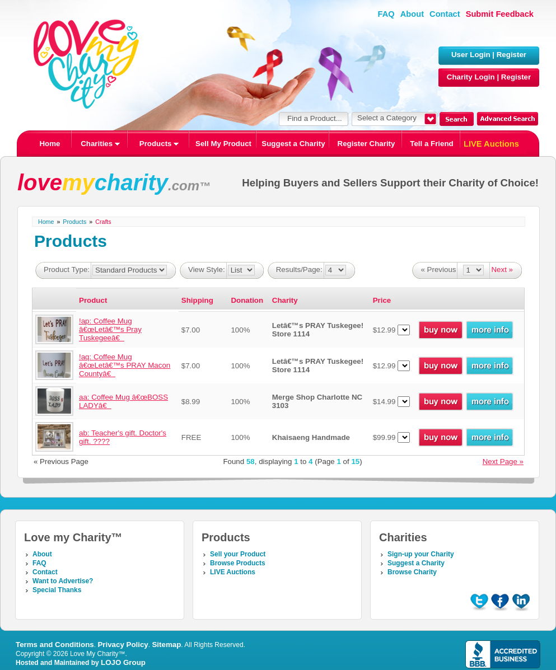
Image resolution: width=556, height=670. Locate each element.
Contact (444, 14)
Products (159, 143)
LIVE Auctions (491, 143)
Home (49, 143)
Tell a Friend (432, 143)
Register (511, 54)
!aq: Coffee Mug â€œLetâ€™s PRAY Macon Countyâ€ (124, 365)
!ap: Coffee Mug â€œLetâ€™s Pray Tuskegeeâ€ (110, 329)
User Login (470, 54)
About (412, 14)
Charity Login (471, 77)
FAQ (386, 14)
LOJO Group (123, 662)
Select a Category (387, 118)
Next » (502, 269)
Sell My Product (223, 143)
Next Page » (503, 461)
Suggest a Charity (293, 143)
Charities (100, 143)
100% (240, 330)
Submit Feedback (500, 14)
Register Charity (366, 143)
